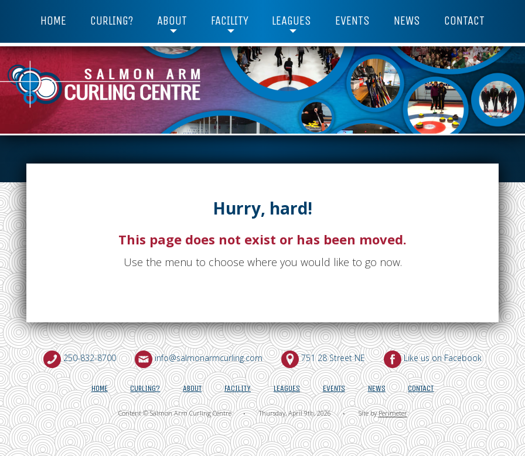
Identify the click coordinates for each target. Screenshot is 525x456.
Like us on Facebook (443, 357)
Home (53, 20)
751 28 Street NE (333, 357)
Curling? (111, 20)
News (407, 20)
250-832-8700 (89, 357)
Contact (464, 20)
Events (352, 20)
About (172, 20)
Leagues (291, 20)
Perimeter (393, 413)
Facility (229, 20)
